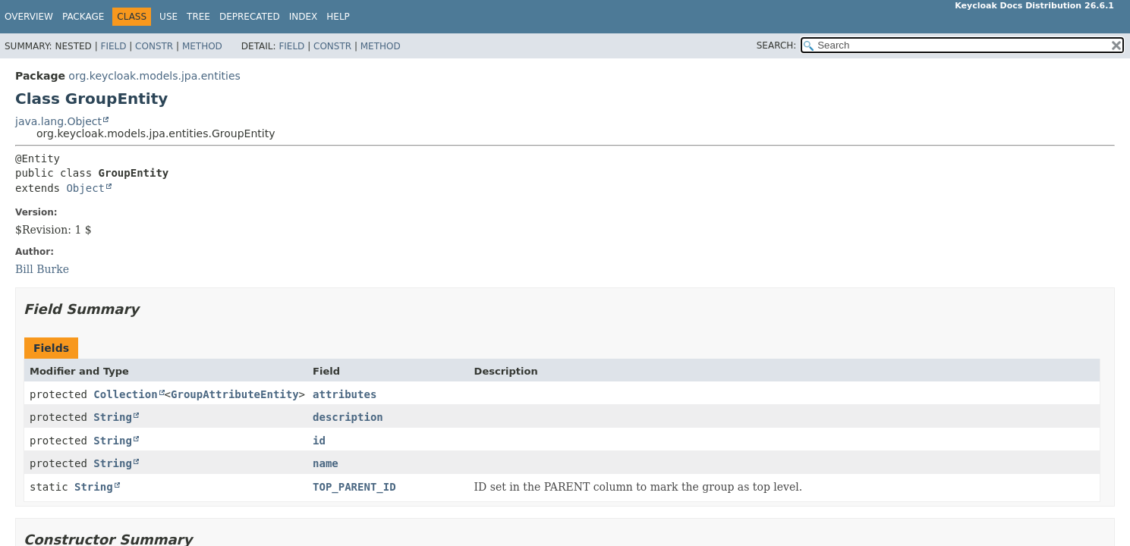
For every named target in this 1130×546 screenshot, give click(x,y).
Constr (154, 46)
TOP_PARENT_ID (354, 487)
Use (168, 16)
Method (202, 46)
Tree (198, 16)
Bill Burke (42, 269)
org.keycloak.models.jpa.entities (154, 76)
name (325, 463)
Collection (125, 394)
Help (338, 16)
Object (85, 188)
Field (113, 46)
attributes (344, 394)
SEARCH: (777, 45)
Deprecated (249, 16)
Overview (29, 16)
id (319, 441)
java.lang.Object (58, 121)
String (112, 417)
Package (83, 16)
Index (303, 16)
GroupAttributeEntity (235, 394)
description (348, 417)
